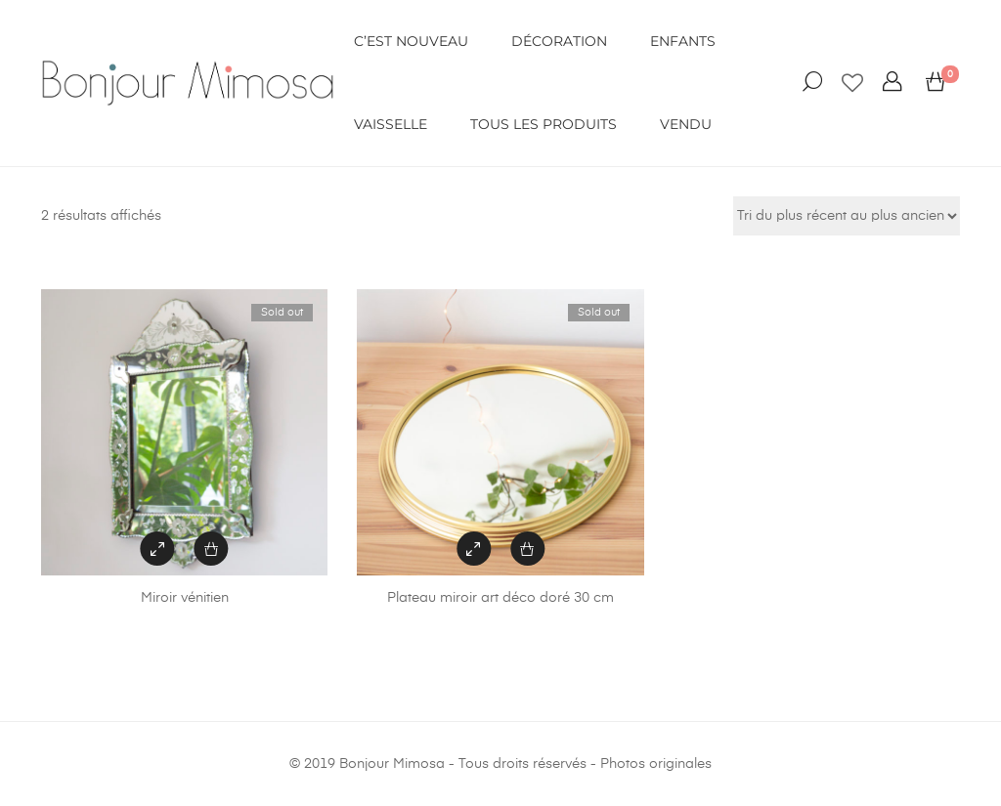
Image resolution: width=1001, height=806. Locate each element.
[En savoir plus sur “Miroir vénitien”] (212, 548)
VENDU (686, 124)
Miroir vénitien (185, 598)
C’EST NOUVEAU (411, 41)
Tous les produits (543, 124)
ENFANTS (683, 41)
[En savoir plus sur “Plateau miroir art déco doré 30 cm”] (527, 548)
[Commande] (846, 215)
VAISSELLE (390, 124)
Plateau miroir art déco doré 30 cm (500, 598)
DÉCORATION (559, 41)
